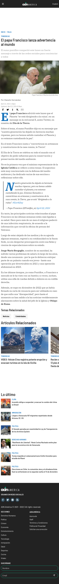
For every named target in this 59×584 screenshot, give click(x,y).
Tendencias (5, 36)
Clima (14, 399)
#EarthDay (18, 202)
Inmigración (16, 413)
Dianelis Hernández (12, 100)
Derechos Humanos (19, 440)
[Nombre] (29, 568)
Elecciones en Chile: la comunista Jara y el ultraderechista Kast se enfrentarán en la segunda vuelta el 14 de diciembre (35, 470)
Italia (9, 32)
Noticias (6, 316)
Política (15, 426)
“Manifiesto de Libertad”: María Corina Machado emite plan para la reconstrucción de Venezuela (34, 443)
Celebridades (21, 316)
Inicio (3, 32)
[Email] (25, 575)
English (55, 4)
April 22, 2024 (43, 208)
